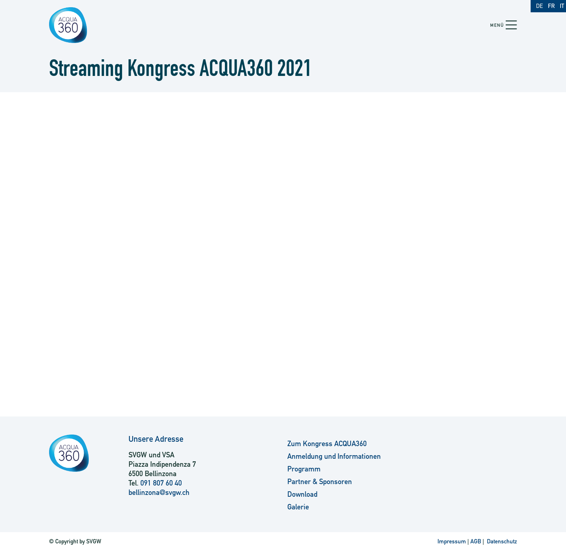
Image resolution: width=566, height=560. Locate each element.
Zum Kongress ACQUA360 (327, 443)
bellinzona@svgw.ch (159, 492)
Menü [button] (497, 25)
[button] (511, 25)
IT (562, 6)
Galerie (298, 507)
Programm (304, 469)
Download (302, 494)
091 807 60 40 (161, 483)
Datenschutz (501, 541)
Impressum (451, 541)
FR (551, 6)
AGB (475, 541)
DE (539, 6)
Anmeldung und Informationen (334, 456)
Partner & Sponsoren (319, 481)
